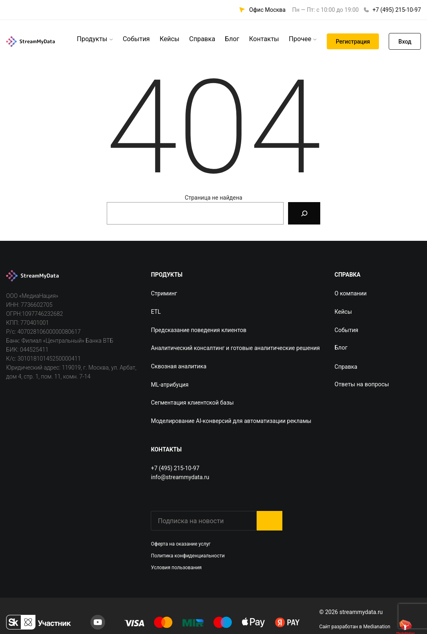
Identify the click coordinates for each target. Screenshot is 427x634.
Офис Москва (267, 10)
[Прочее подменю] (315, 39)
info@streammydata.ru (180, 477)
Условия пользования (176, 567)
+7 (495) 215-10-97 (396, 10)
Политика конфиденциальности (188, 556)
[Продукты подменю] (111, 39)
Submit (269, 521)
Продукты (92, 39)
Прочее (300, 39)
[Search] (304, 213)
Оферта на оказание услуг (180, 544)
